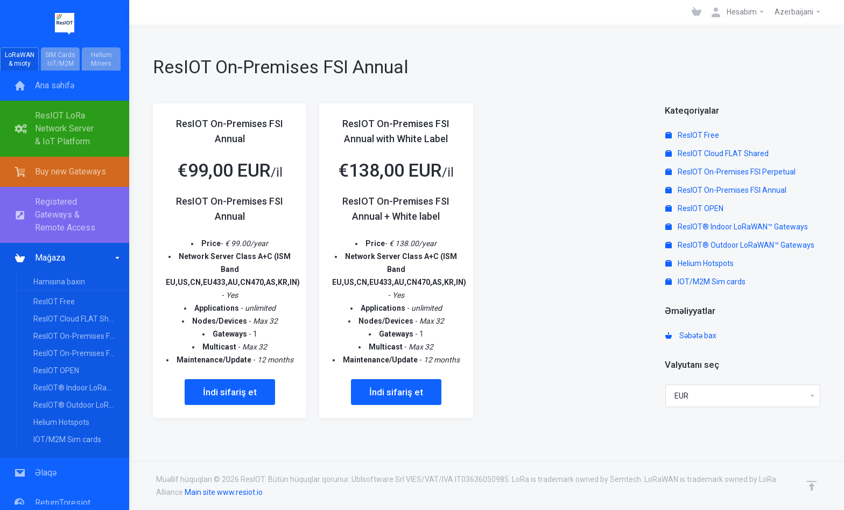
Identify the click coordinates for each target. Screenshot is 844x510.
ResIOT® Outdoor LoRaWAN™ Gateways (80, 405)
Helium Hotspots (61, 422)
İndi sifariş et (230, 392)
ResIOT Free (54, 301)
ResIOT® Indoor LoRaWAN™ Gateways (80, 387)
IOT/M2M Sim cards (67, 439)
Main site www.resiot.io (224, 492)
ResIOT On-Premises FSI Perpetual (80, 336)
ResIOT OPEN (56, 370)
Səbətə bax (690, 335)
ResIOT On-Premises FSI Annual (80, 353)
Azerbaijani (798, 12)
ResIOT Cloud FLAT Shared (78, 319)
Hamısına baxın (59, 281)
